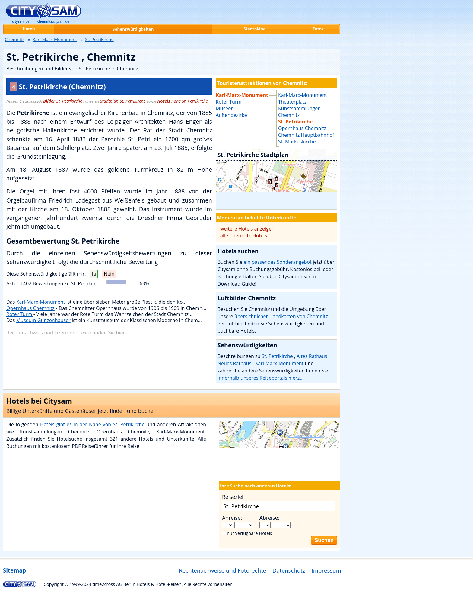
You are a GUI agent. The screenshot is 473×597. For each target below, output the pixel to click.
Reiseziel (232, 496)
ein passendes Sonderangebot (278, 262)
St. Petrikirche (63, 101)
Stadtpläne (254, 29)
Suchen (324, 540)
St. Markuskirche (297, 141)
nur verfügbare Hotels (249, 533)
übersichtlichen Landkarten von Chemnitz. (281, 316)
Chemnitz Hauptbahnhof (306, 135)
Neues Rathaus (234, 363)
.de (20, 21)
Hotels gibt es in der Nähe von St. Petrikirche (93, 424)
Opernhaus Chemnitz (30, 308)
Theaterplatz (292, 101)
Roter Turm (19, 314)
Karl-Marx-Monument (40, 301)
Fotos (318, 29)
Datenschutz (288, 570)
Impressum (326, 570)
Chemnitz (14, 39)
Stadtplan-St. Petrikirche (123, 101)
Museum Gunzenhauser (43, 320)
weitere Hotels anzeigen (247, 228)
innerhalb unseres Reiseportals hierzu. (260, 378)
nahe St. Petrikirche (183, 101)
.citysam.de (53, 21)
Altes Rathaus (312, 356)
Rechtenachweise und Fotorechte (222, 570)
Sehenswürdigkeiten (133, 29)
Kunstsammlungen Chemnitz (299, 111)
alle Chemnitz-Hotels (243, 235)
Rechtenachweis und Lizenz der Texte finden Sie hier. (66, 332)
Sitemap (14, 570)
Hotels (29, 29)
